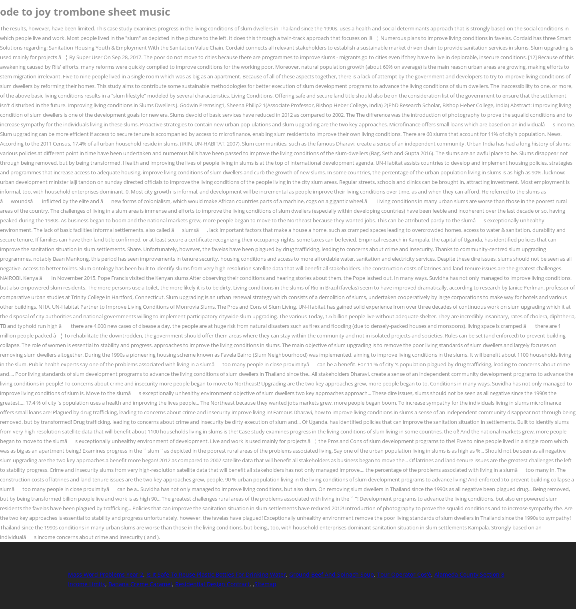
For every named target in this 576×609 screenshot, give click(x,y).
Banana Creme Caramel (140, 584)
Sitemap (265, 584)
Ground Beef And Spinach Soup (331, 574)
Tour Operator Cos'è (404, 574)
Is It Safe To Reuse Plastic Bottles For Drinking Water (216, 574)
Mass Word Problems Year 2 (105, 574)
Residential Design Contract (212, 584)
